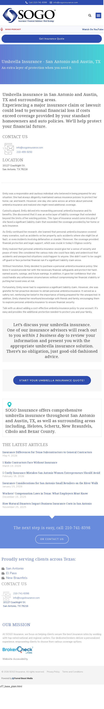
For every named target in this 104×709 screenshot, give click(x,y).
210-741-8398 (77, 530)
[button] (90, 15)
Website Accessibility (15, 659)
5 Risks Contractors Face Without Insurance (29, 462)
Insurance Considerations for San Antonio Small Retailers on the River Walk (50, 483)
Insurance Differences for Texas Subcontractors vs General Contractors (47, 452)
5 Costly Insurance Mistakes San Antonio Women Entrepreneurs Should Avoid (51, 473)
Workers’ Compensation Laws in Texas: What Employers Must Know (45, 493)
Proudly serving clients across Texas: (39, 561)
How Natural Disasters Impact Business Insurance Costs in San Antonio (47, 503)
